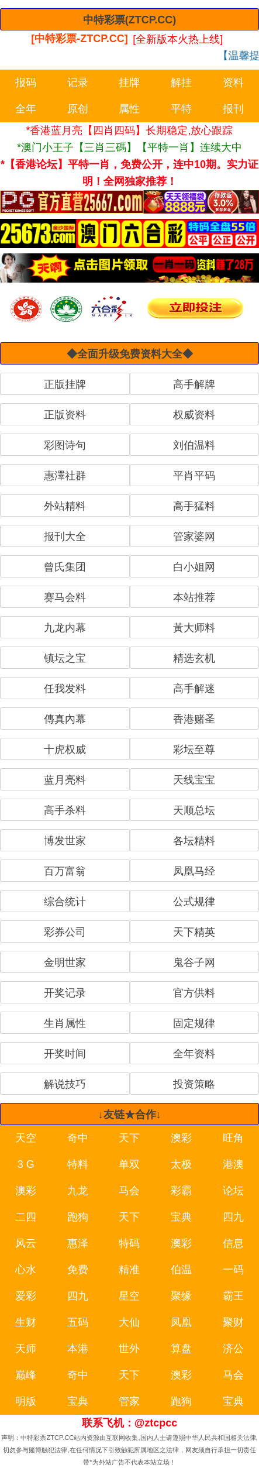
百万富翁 (65, 871)
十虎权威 (65, 749)
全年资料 (194, 1054)
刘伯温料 (194, 445)
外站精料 (65, 506)
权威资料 (194, 415)
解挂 (181, 82)
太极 (181, 1164)
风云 (25, 1243)
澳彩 (181, 1138)
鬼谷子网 (194, 962)
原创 (77, 109)
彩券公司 (65, 932)
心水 (25, 1270)
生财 (25, 1322)
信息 (233, 1243)
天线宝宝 (194, 780)
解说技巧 (65, 1084)
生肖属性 (65, 1023)
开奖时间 (65, 1054)
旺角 (233, 1138)
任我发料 (65, 689)
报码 (25, 82)
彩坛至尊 (194, 749)
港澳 (233, 1164)
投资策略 (194, 1084)
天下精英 (194, 932)
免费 (77, 1270)
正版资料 (65, 415)
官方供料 (194, 993)
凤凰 (181, 1322)
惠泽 (77, 1243)
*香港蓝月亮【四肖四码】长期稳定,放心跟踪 (129, 130)
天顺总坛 (194, 810)
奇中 (77, 1138)
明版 (25, 1401)
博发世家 (65, 841)
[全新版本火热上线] (178, 38)
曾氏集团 (65, 567)
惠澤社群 (65, 476)
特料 (77, 1164)
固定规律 (194, 1023)
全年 (25, 109)
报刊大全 (65, 536)
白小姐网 (194, 567)
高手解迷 (194, 689)
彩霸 (181, 1191)
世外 (129, 1348)
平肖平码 (194, 476)
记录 (77, 82)
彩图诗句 (65, 445)
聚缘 (181, 1296)
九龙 (77, 1191)
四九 (233, 1217)
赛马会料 (65, 597)
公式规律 (194, 901)
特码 (129, 1243)
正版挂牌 (65, 384)
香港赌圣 (194, 719)
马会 (129, 1191)
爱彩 (25, 1296)
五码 (77, 1322)
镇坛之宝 (65, 658)
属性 (129, 109)
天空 (25, 1138)
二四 (25, 1217)
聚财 (233, 1322)
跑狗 (77, 1217)
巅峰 (25, 1375)
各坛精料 (194, 841)
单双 (129, 1164)
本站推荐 (194, 597)
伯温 (181, 1270)
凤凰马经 (194, 871)
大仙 (129, 1322)
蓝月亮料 (65, 780)
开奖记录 (65, 993)
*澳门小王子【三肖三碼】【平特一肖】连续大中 (129, 147)
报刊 (233, 109)
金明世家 (65, 962)
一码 (233, 1270)
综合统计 (65, 901)
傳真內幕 (65, 719)
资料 (233, 82)
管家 (129, 1401)
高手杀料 (65, 810)
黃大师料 (194, 628)
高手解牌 (194, 384)
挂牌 (129, 82)
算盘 (181, 1348)
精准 (129, 1270)
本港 (77, 1348)
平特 (181, 109)
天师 (25, 1348)
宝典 (181, 1217)
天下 (129, 1138)
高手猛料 (194, 506)
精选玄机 (194, 658)
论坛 (233, 1191)
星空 (129, 1296)
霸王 (233, 1296)
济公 (233, 1348)
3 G (26, 1164)
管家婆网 (194, 536)
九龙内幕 (65, 628)
